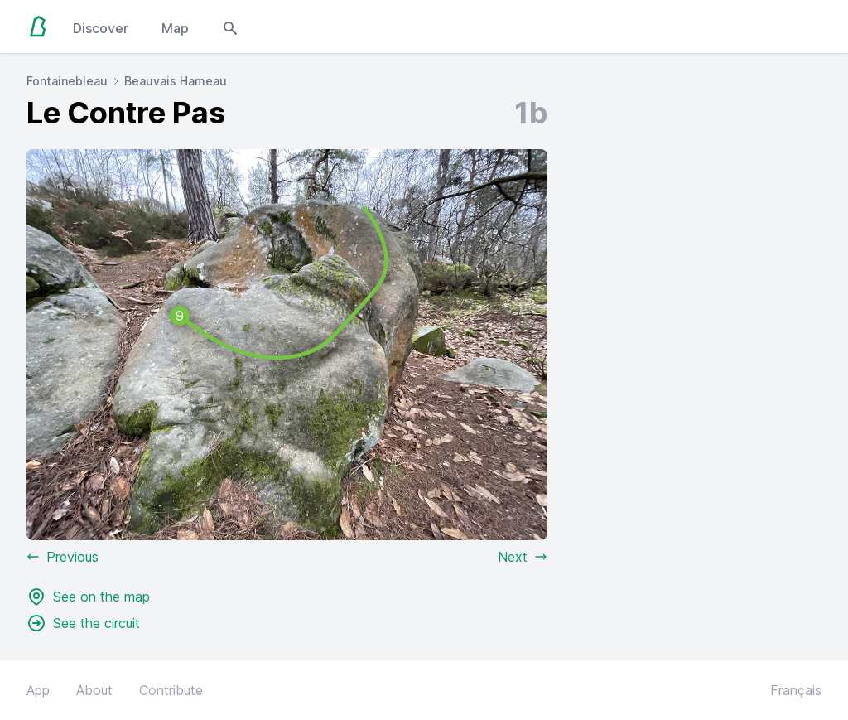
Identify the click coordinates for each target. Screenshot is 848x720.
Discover (100, 28)
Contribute (171, 690)
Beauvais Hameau (175, 81)
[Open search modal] (230, 26)
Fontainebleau (67, 81)
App (38, 690)
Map (175, 28)
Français (796, 690)
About (94, 690)
